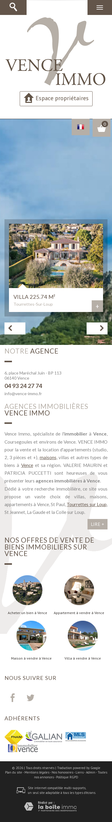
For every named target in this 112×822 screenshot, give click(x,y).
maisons (48, 457)
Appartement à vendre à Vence (79, 613)
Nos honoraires (62, 772)
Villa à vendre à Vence (83, 658)
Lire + (97, 524)
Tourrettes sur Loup (87, 504)
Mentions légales (36, 772)
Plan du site (13, 772)
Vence (27, 465)
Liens (80, 772)
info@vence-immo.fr (23, 393)
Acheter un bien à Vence (27, 613)
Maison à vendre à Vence (31, 658)
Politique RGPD (67, 777)
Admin (90, 772)
